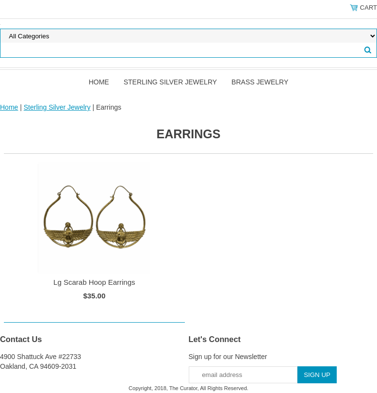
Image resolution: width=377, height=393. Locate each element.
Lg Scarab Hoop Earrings (94, 282)
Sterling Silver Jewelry (170, 82)
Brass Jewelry (259, 82)
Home (99, 82)
